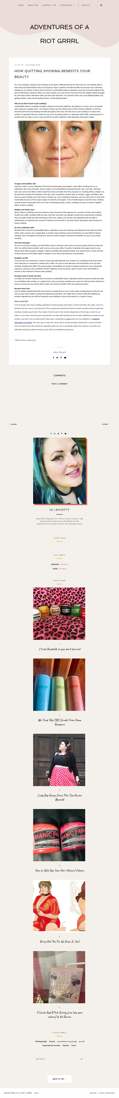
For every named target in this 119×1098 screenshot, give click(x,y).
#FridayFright (41, 1041)
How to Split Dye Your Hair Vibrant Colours (59, 870)
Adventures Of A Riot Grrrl (18, 1093)
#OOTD (52, 1041)
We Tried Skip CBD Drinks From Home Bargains (59, 722)
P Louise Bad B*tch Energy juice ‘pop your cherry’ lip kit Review (59, 1014)
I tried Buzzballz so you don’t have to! (59, 649)
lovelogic (110, 1093)
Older (106, 424)
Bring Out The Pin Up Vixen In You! (59, 941)
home (21, 5)
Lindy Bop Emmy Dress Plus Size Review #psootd (59, 797)
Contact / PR (49, 5)
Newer (13, 424)
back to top (59, 1079)
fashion (59, 564)
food (59, 569)
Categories (66, 5)
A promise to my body (67, 1041)
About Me (33, 5)
